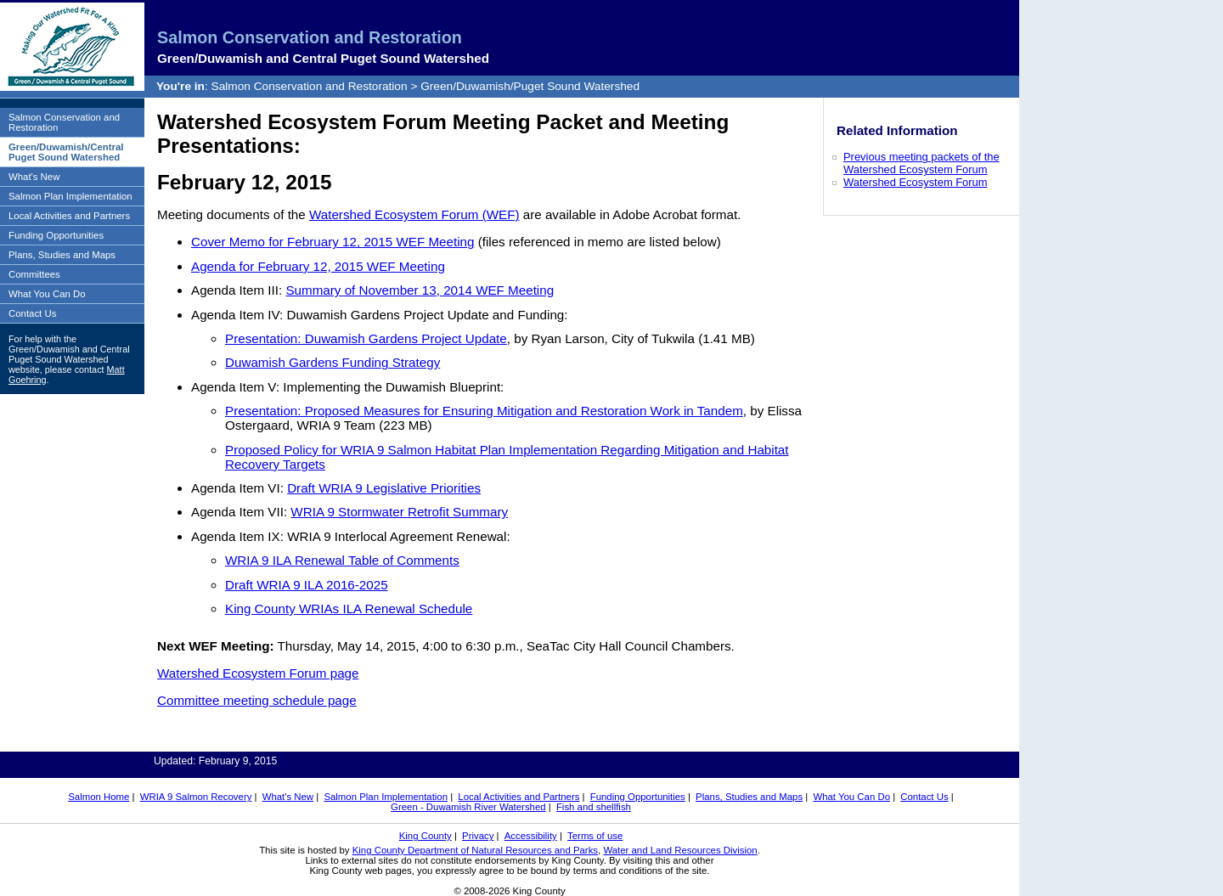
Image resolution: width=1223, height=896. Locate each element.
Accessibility (530, 836)
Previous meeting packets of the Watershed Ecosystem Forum (921, 163)
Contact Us (32, 313)
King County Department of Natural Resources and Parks (475, 850)
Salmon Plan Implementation (70, 196)
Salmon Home (98, 797)
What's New (33, 177)
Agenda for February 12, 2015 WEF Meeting (318, 266)
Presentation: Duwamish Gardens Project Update (366, 338)
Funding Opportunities (56, 235)
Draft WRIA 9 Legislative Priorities (384, 488)
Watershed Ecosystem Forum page (257, 673)
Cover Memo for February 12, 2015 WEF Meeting (332, 241)
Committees (34, 274)
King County (425, 836)
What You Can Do (47, 294)
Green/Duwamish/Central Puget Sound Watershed (65, 152)
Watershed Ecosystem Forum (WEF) (414, 214)
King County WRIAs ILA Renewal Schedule (348, 608)
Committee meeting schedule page (257, 700)
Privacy (477, 836)
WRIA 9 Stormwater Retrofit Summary (399, 511)
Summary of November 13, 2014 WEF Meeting (419, 290)
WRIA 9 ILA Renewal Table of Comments (342, 560)
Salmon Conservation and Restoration (309, 37)
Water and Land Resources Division (680, 850)
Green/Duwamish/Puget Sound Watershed (530, 86)
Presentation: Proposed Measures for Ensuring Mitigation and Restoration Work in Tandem (484, 410)
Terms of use (595, 836)
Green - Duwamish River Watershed (468, 807)
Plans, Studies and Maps (62, 255)
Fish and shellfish (593, 807)
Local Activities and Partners (69, 216)
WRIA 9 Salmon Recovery (196, 797)
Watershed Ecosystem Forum (915, 182)
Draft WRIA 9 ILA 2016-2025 (306, 585)
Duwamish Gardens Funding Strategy (332, 362)
